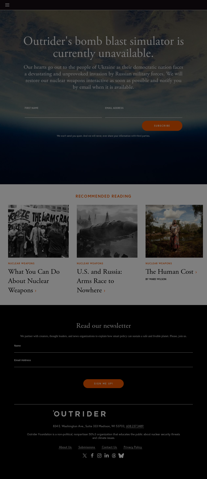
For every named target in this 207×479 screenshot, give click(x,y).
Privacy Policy (133, 447)
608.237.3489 (135, 426)
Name (17, 345)
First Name (31, 107)
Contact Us (109, 447)
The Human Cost (171, 271)
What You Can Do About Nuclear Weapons (34, 281)
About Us (65, 447)
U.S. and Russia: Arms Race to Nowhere (99, 281)
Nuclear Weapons (21, 263)
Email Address (114, 107)
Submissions (86, 447)
